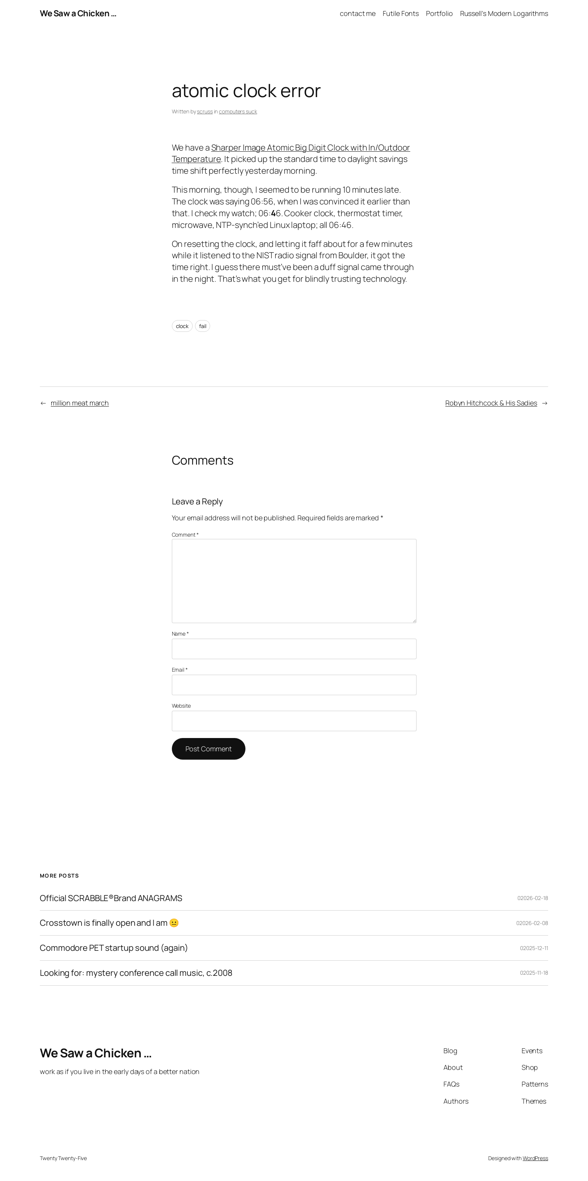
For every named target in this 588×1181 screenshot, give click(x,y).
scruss (204, 111)
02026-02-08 (532, 923)
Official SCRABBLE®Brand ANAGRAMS (111, 898)
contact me (358, 13)
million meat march (80, 402)
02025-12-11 (534, 948)
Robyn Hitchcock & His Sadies (491, 402)
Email (180, 669)
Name (180, 633)
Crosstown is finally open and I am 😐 (109, 923)
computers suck (238, 111)
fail (202, 326)
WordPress (535, 1158)
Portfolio (439, 13)
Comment (185, 534)
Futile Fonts (401, 13)
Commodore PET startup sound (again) (114, 948)
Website (181, 705)
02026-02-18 (532, 897)
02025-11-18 (534, 972)
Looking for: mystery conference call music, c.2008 (136, 973)
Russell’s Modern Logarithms (504, 13)
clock (182, 326)
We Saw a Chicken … (78, 13)
